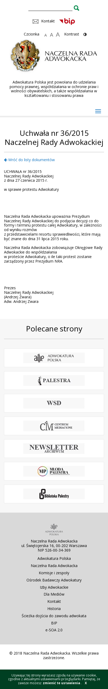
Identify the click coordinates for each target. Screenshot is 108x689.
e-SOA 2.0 (54, 629)
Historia (54, 608)
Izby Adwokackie (54, 587)
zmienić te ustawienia (61, 683)
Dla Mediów (54, 594)
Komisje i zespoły (54, 572)
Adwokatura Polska (54, 558)
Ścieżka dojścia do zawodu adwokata (54, 615)
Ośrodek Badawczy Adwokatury (54, 580)
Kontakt (54, 601)
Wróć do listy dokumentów (29, 159)
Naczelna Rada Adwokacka (54, 565)
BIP (54, 622)
